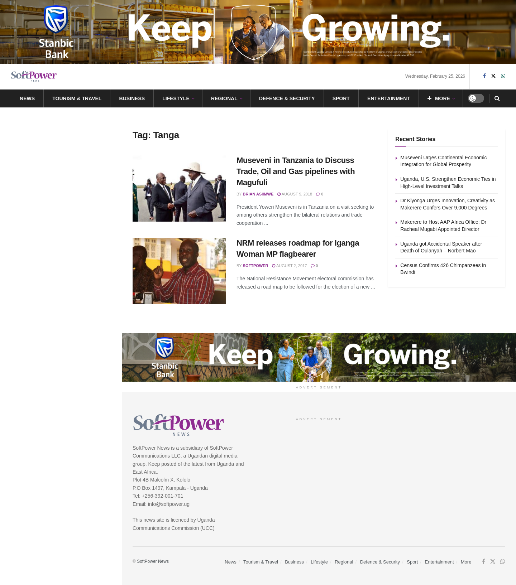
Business (132, 98)
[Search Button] (497, 98)
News (27, 98)
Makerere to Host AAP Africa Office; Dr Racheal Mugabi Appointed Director (69, 220)
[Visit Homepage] (34, 76)
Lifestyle (175, 98)
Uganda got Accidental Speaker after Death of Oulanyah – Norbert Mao (75, 260)
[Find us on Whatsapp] (503, 76)
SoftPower (255, 266)
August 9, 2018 (294, 194)
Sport (341, 98)
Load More (60, 336)
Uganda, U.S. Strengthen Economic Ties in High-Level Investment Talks (69, 139)
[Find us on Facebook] (484, 76)
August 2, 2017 (289, 266)
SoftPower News (153, 561)
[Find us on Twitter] (493, 76)
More (438, 98)
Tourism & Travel (76, 98)
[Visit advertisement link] (258, 32)
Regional (224, 98)
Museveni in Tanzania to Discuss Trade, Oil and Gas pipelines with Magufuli (295, 171)
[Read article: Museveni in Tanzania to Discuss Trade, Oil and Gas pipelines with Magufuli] (179, 188)
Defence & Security (287, 98)
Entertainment (388, 98)
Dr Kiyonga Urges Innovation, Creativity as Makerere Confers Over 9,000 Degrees (72, 179)
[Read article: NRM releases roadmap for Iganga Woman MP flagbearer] (179, 271)
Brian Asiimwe (258, 194)
